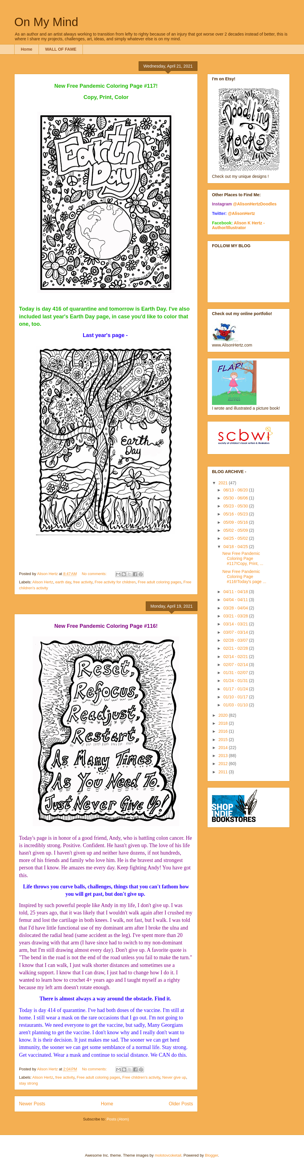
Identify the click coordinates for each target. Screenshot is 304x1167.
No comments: (94, 573)
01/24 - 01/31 (236, 680)
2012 (223, 763)
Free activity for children (115, 582)
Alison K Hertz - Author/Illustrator (238, 225)
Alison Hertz (42, 582)
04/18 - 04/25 (236, 546)
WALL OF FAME (61, 49)
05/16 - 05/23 (236, 514)
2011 (223, 772)
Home (26, 49)
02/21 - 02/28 (236, 648)
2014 (223, 747)
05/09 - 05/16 (236, 522)
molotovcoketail (168, 1155)
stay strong (28, 1083)
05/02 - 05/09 (236, 530)
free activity (83, 582)
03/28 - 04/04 (236, 608)
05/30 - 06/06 (236, 498)
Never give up (174, 1077)
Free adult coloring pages (159, 582)
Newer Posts (32, 1103)
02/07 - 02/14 (236, 664)
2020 (223, 715)
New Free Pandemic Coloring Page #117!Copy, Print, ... (242, 558)
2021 (223, 482)
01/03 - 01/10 (236, 705)
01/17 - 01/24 (236, 689)
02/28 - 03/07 (236, 640)
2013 (223, 755)
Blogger (211, 1155)
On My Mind (46, 21)
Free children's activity (141, 1077)
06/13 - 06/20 (236, 490)
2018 (223, 723)
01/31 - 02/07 (236, 672)
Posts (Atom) (118, 1119)
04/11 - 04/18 (236, 591)
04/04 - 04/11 (236, 599)
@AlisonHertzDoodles (255, 204)
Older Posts (181, 1103)
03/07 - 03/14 (236, 632)
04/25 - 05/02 (236, 538)
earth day (63, 582)
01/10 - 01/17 (236, 697)
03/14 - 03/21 (236, 624)
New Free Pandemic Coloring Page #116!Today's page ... (244, 576)
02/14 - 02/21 (236, 656)
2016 (223, 731)
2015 (223, 739)
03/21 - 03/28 (236, 616)
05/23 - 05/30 (236, 506)
